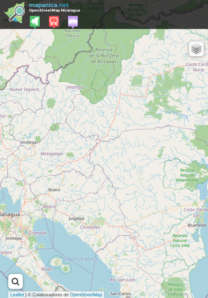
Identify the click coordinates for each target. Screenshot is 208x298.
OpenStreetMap (86, 294)
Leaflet (17, 294)
